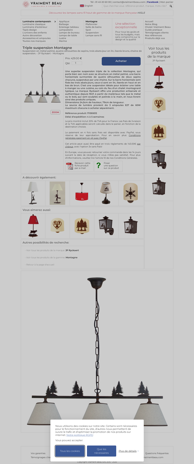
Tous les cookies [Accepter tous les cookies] (70, 451)
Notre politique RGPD (79, 435)
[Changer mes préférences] (127, 451)
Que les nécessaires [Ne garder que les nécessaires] (101, 451)
